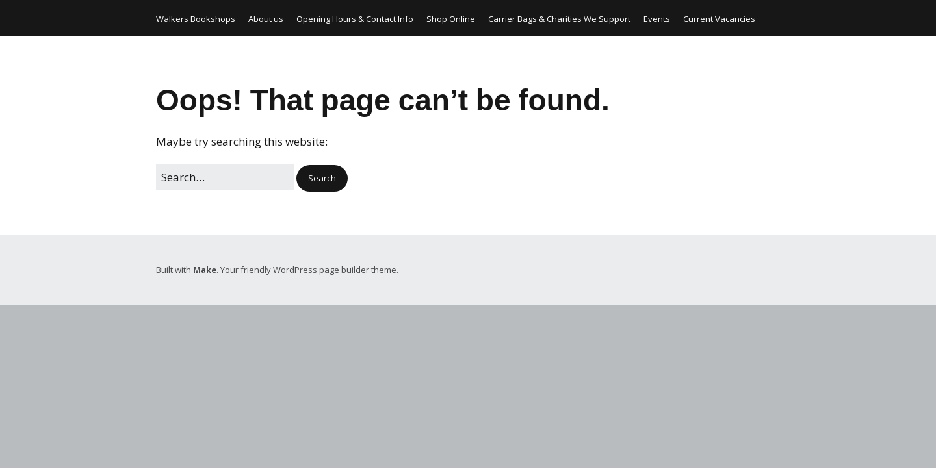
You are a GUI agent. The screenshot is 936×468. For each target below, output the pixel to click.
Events (657, 19)
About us (265, 19)
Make (204, 270)
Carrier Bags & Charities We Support (559, 19)
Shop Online (450, 19)
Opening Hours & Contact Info (354, 19)
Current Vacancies (719, 19)
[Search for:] (225, 177)
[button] (322, 178)
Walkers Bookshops (195, 19)
